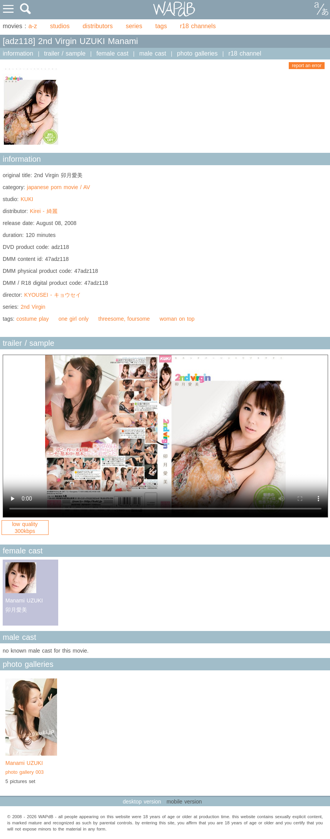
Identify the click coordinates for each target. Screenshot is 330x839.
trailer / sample (65, 53)
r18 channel (245, 53)
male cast (152, 53)
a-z (33, 26)
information (18, 53)
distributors (97, 26)
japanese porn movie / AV (58, 187)
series (134, 26)
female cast (112, 53)
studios (60, 26)
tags (161, 26)
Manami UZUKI (31, 768)
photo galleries (197, 53)
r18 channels (198, 26)
